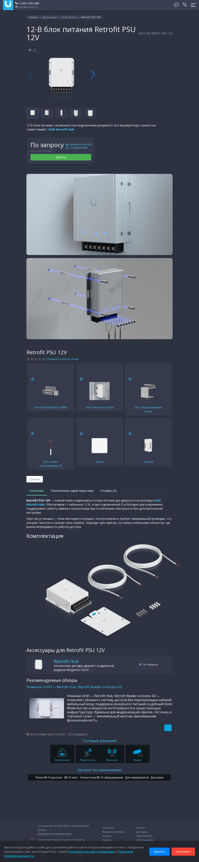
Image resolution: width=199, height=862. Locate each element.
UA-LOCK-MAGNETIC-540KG (50, 407)
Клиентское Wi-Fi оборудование (101, 777)
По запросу (148, 664)
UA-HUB (148, 462)
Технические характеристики (72, 491)
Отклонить (183, 851)
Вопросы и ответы (113, 832)
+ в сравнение (77, 147)
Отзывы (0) (108, 491)
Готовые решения (99, 740)
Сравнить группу (78, 144)
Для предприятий (137, 777)
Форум (107, 836)
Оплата (140, 828)
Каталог (107, 840)
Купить (61, 157)
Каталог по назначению (100, 769)
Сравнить (34, 479)
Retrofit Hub (66, 661)
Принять (159, 851)
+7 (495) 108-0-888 (27, 3)
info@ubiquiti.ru (26, 7)
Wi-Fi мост (71, 777)
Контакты (108, 828)
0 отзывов (51, 359)
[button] (93, 74)
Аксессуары (50, 17)
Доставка (141, 832)
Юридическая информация (54, 834)
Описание (36, 491)
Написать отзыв (68, 359)
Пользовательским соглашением (92, 851)
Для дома (157, 777)
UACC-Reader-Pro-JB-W (99, 407)
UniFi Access (69, 17)
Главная (33, 17)
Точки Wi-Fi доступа (49, 777)
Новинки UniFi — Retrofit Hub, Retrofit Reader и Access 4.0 (74, 686)
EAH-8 (99, 462)
